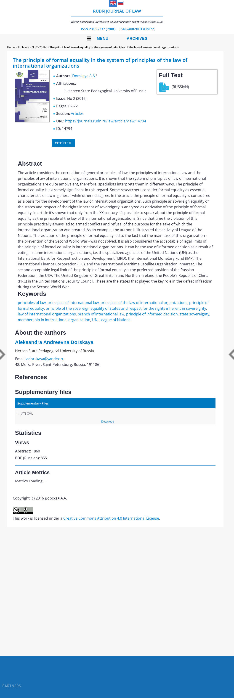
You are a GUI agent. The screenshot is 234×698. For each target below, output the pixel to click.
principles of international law (73, 302)
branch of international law (101, 314)
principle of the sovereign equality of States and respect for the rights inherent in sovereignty (126, 308)
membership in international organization (54, 319)
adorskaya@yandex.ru (45, 358)
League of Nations (114, 319)
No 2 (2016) (39, 47)
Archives (137, 38)
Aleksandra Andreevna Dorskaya (54, 342)
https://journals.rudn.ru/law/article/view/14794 (105, 121)
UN (95, 319)
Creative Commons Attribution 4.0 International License (111, 518)
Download (107, 421)
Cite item (63, 143)
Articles (77, 113)
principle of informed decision (152, 314)
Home (11, 47)
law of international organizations (47, 314)
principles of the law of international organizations (144, 302)
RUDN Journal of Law (117, 16)
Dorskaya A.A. (84, 75)
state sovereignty (194, 314)
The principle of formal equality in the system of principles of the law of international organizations (114, 47)
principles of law (32, 302)
